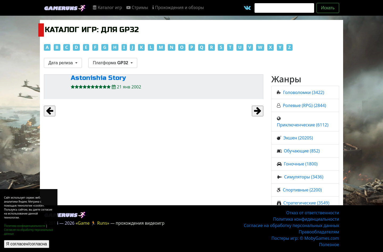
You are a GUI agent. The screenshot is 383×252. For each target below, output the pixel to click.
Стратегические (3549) (306, 203)
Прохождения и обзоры (178, 7)
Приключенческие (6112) (302, 125)
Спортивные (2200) (302, 190)
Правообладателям (319, 232)
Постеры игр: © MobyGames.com (305, 238)
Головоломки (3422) (303, 92)
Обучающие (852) (302, 151)
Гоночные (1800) (301, 164)
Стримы (137, 7)
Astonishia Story (98, 78)
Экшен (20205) (298, 138)
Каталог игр (107, 7)
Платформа (111, 63)
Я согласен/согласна (26, 244)
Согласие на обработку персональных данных (291, 225)
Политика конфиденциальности (24, 226)
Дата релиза (61, 63)
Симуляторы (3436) (303, 177)
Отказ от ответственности (312, 213)
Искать (328, 8)
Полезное (329, 244)
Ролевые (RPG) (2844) (304, 105)
